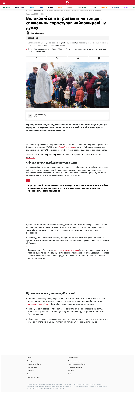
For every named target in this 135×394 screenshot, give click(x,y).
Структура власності (33, 377)
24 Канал (29, 10)
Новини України (39, 10)
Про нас (29, 357)
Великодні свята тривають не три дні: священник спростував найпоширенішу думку (74, 10)
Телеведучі (30, 370)
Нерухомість (82, 7)
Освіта (60, 7)
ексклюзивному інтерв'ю (67, 250)
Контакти (71, 370)
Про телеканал (32, 367)
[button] (36, 58)
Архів (69, 374)
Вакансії (29, 374)
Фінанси (104, 7)
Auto (94, 7)
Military (70, 7)
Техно (41, 7)
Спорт (32, 7)
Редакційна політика (34, 364)
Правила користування (75, 361)
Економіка (6, 7)
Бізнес (50, 7)
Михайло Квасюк (67, 147)
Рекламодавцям (73, 357)
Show (126, 7)
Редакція (30, 361)
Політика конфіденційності (77, 364)
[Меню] (4, 3)
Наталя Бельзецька (37, 33)
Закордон (115, 7)
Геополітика (19, 7)
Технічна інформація (75, 367)
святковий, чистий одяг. (39, 304)
